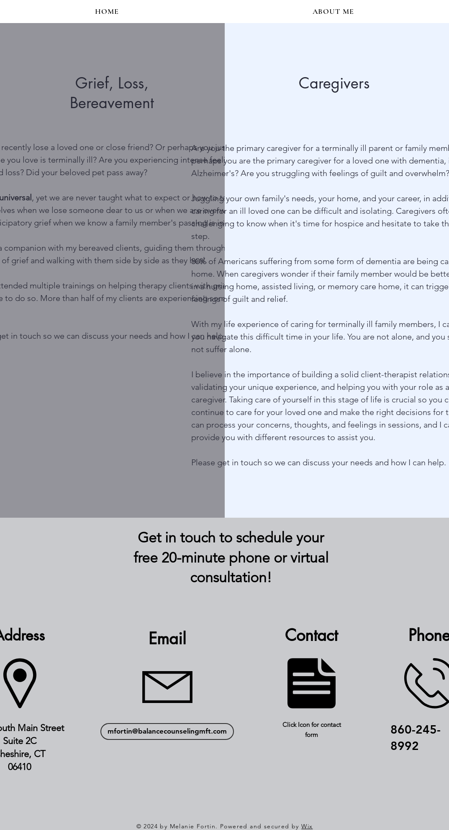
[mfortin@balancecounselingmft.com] (167, 731)
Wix (307, 826)
